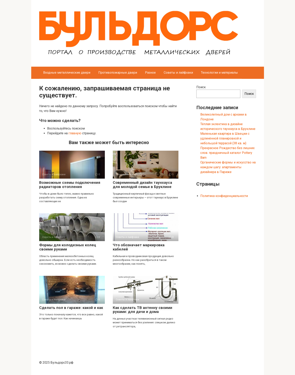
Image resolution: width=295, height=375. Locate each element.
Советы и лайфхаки (178, 72)
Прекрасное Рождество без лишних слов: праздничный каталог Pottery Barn (227, 152)
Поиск (201, 87)
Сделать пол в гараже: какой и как (71, 307)
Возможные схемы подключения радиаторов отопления (69, 184)
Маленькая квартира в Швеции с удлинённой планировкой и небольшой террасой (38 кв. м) (224, 138)
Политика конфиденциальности (224, 196)
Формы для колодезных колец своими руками (67, 247)
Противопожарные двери (117, 72)
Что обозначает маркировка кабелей (139, 247)
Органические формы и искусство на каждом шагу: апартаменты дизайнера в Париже (228, 167)
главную (74, 133)
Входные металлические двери (66, 72)
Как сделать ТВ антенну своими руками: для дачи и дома (142, 309)
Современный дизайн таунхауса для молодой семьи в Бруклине (142, 184)
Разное (150, 72)
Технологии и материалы (219, 72)
